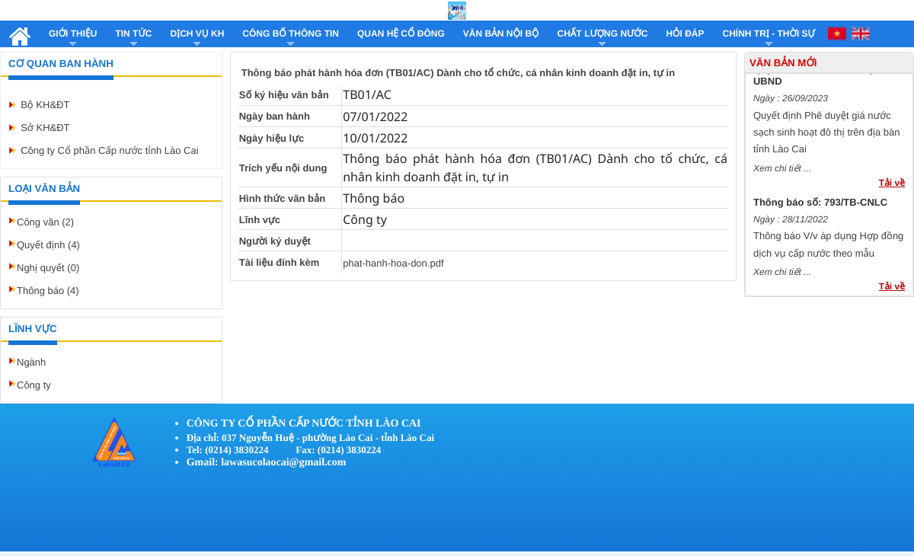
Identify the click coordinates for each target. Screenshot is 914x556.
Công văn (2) (45, 222)
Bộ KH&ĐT (45, 104)
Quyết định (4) (48, 245)
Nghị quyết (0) (48, 267)
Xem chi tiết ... (782, 171)
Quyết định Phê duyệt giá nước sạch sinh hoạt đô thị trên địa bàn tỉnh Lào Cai (826, 135)
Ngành (31, 362)
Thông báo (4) (48, 290)
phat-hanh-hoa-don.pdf (393, 263)
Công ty (34, 385)
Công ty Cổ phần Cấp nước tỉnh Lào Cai (109, 150)
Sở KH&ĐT (45, 127)
